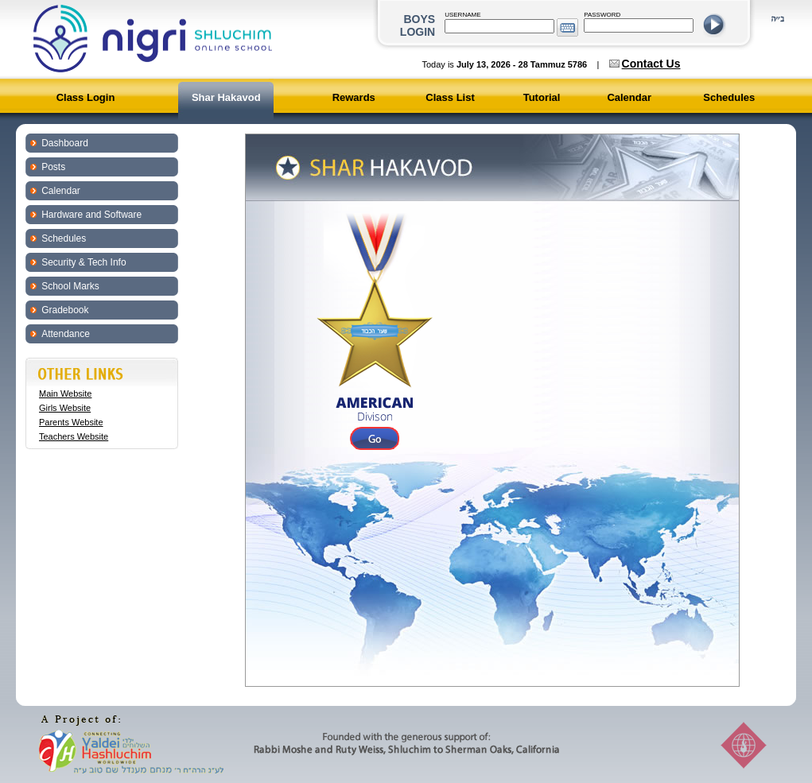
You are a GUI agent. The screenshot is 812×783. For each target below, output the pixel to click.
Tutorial (542, 97)
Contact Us (651, 63)
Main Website (65, 393)
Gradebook (64, 310)
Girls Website (65, 408)
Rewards (353, 97)
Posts (53, 166)
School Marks (70, 286)
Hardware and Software (91, 214)
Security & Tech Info (83, 262)
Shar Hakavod (226, 97)
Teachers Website (73, 436)
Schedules (729, 97)
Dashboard (64, 143)
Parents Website (71, 422)
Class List (449, 97)
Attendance (65, 333)
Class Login (85, 97)
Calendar (629, 97)
